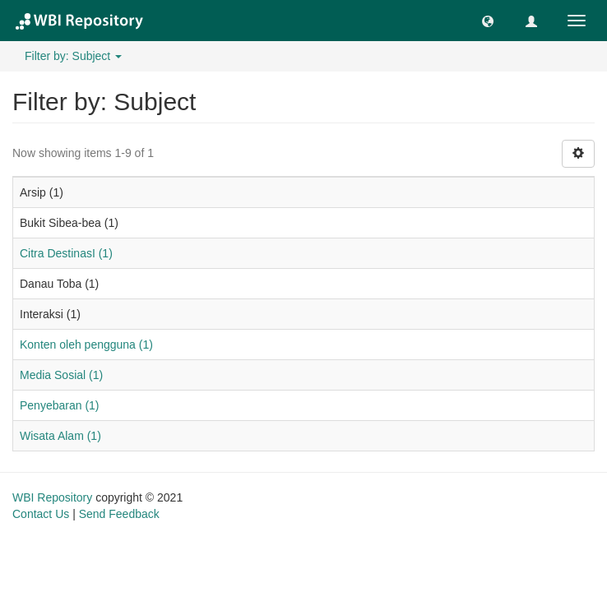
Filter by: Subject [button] (73, 55)
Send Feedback (119, 513)
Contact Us (40, 513)
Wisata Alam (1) (60, 435)
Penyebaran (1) (60, 405)
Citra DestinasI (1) (66, 253)
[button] (488, 21)
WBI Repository (52, 497)
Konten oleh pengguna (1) (86, 344)
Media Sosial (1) (61, 375)
